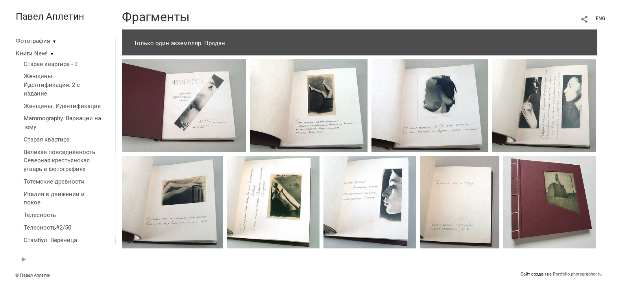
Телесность (40, 215)
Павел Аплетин (50, 16)
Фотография (33, 40)
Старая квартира (47, 139)
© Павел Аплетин (32, 275)
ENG (600, 18)
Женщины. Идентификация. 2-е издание (52, 85)
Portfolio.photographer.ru (577, 274)
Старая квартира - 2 (51, 64)
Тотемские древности (54, 181)
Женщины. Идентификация (62, 106)
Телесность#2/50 (47, 227)
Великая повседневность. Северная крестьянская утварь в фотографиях (60, 161)
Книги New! (32, 53)
